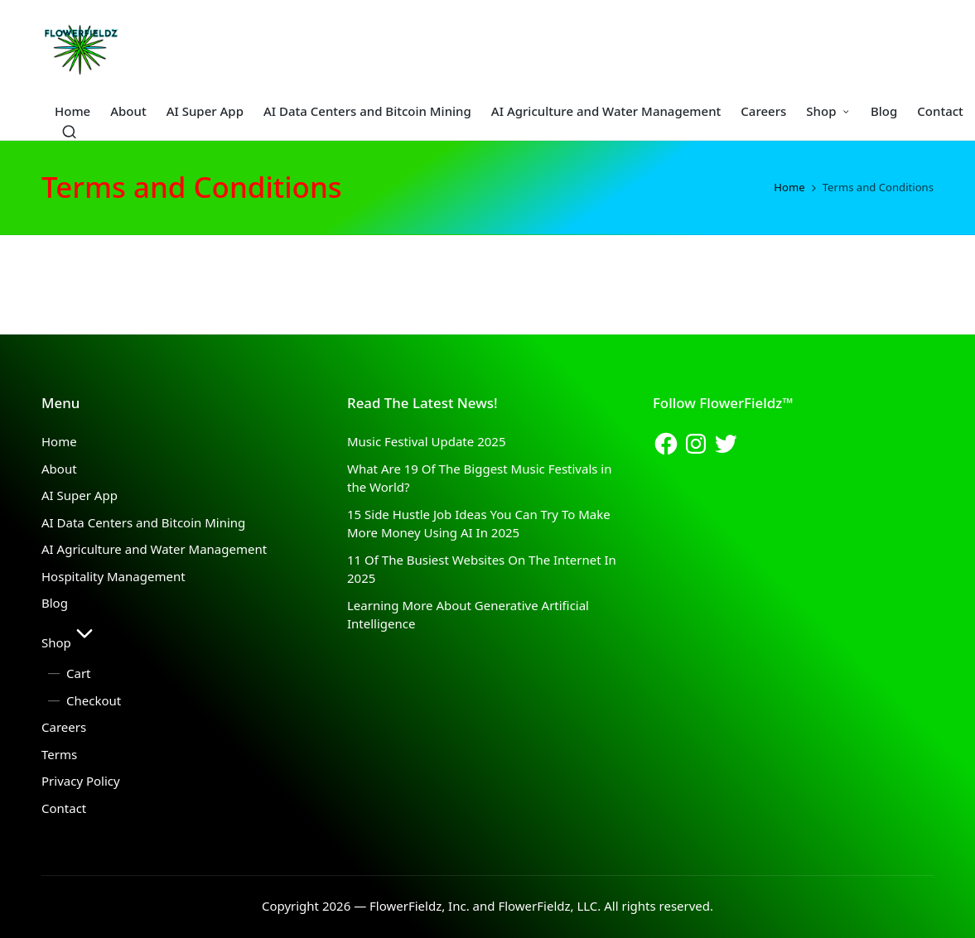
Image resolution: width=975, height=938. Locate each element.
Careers (63, 727)
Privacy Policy (80, 780)
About (59, 468)
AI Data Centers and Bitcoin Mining (143, 522)
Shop (69, 642)
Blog (54, 602)
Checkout (93, 700)
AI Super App (79, 495)
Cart (78, 673)
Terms (59, 754)
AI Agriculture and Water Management (154, 549)
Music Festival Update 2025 (426, 441)
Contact (63, 808)
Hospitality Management (113, 576)
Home (59, 441)
